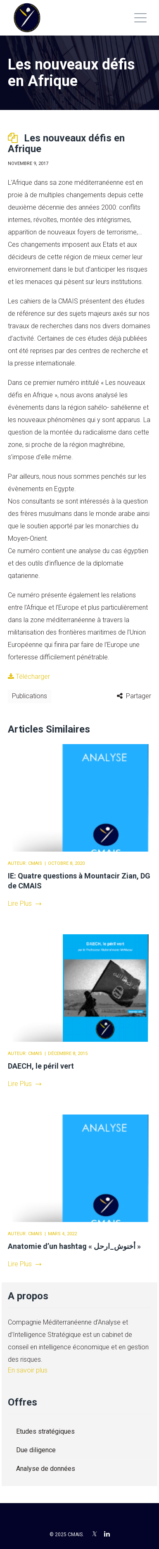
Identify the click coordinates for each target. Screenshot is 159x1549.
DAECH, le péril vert (41, 1066)
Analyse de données (45, 1469)
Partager (138, 696)
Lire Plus (24, 903)
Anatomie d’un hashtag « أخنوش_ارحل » (74, 1246)
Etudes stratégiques (45, 1431)
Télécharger (29, 676)
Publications (29, 696)
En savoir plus (27, 1370)
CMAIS (35, 863)
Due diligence (36, 1450)
